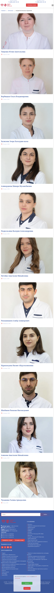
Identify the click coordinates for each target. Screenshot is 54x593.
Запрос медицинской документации (10, 568)
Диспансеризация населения (8, 567)
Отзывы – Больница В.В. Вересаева (36, 537)
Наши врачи (30, 529)
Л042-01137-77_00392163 (7, 537)
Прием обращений (32, 538)
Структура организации (33, 543)
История (30, 532)
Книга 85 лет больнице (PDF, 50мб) (35, 533)
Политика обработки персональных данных (38, 568)
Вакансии (30, 535)
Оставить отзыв (19, 540)
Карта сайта (30, 567)
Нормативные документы (33, 546)
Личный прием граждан (33, 564)
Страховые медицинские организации (36, 556)
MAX (11, 547)
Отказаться (27, 588)
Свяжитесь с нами (7, 540)
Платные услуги (31, 5)
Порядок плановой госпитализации (10, 556)
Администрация (31, 527)
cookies (28, 576)
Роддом (3, 553)
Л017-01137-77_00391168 (7, 535)
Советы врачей (5, 572)
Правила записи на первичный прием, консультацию (14, 564)
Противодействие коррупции (34, 544)
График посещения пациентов (8, 565)
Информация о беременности (8, 554)
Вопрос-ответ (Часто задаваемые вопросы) (38, 541)
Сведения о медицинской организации (36, 525)
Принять (27, 583)
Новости (4, 570)
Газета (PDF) (4, 575)
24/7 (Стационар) (9, 530)
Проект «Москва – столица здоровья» (36, 557)
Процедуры (4, 573)
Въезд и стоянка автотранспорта (9, 557)
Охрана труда (31, 562)
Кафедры (30, 530)
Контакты (30, 524)
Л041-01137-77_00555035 (7, 534)
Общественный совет (32, 540)
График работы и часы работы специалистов (38, 565)
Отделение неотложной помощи (9, 559)
